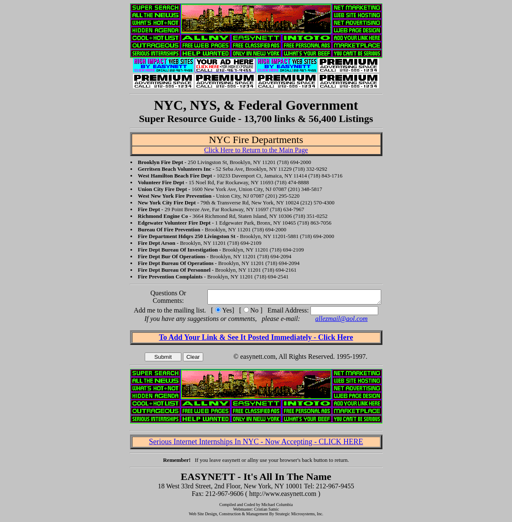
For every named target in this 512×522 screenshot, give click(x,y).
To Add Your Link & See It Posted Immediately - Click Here (256, 340)
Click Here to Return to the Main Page (256, 150)
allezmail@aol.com (341, 321)
